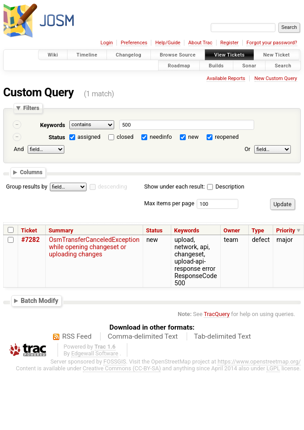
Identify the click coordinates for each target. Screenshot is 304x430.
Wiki (53, 55)
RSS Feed (77, 336)
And (19, 149)
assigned (89, 136)
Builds (216, 65)
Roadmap (179, 65)
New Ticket (276, 55)
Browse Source (178, 55)
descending (112, 186)
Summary (60, 230)
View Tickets (229, 55)
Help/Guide (167, 43)
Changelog (128, 55)
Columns (31, 172)
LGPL (273, 368)
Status (56, 137)
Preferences (134, 43)
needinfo (161, 136)
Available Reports (226, 78)
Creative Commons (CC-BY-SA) (122, 368)
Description (225, 186)
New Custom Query (276, 78)
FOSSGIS (114, 361)
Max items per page (169, 203)
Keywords (52, 125)
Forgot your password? (271, 43)
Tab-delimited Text (222, 336)
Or (248, 149)
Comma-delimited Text (143, 336)
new (193, 136)
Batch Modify (39, 300)
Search (283, 65)
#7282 (30, 239)
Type (257, 230)
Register (229, 43)
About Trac (200, 43)
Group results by (26, 186)
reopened (227, 136)
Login (107, 43)
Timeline (87, 55)
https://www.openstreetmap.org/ (259, 361)
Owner (231, 230)
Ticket (29, 230)
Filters (31, 108)
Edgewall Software (94, 353)
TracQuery (217, 314)
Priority (285, 230)
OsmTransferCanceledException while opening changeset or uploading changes (94, 247)
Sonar (249, 65)
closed (125, 136)
